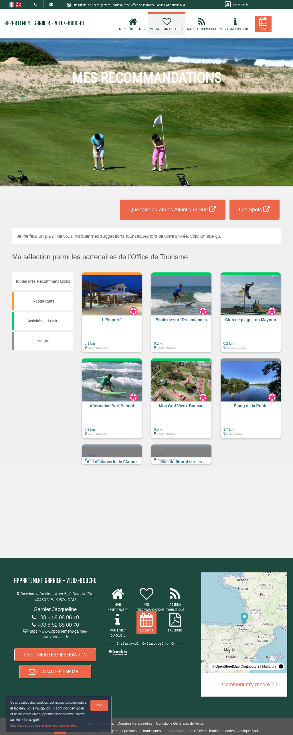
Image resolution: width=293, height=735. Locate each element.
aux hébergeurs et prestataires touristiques (128, 731)
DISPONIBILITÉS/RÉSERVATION (55, 655)
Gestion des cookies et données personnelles (43, 725)
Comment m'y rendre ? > (250, 684)
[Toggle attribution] (281, 666)
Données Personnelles (135, 724)
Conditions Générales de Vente (179, 724)
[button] (112, 315)
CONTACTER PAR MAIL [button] (55, 671)
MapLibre (269, 666)
